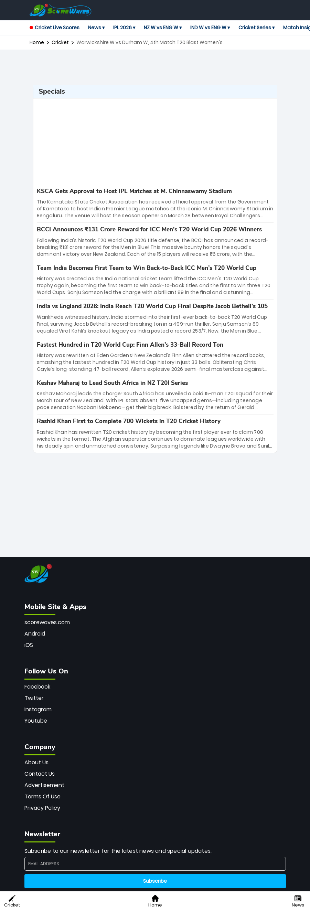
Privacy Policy (42, 807)
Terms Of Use (42, 796)
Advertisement (44, 785)
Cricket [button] (12, 901)
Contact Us (39, 773)
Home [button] (155, 901)
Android (34, 633)
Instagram (38, 709)
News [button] (298, 901)
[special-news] (155, 203)
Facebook (37, 686)
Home (37, 42)
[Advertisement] (155, 67)
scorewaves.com (47, 622)
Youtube (35, 720)
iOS (28, 645)
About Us (36, 762)
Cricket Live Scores (54, 27)
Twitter (34, 698)
